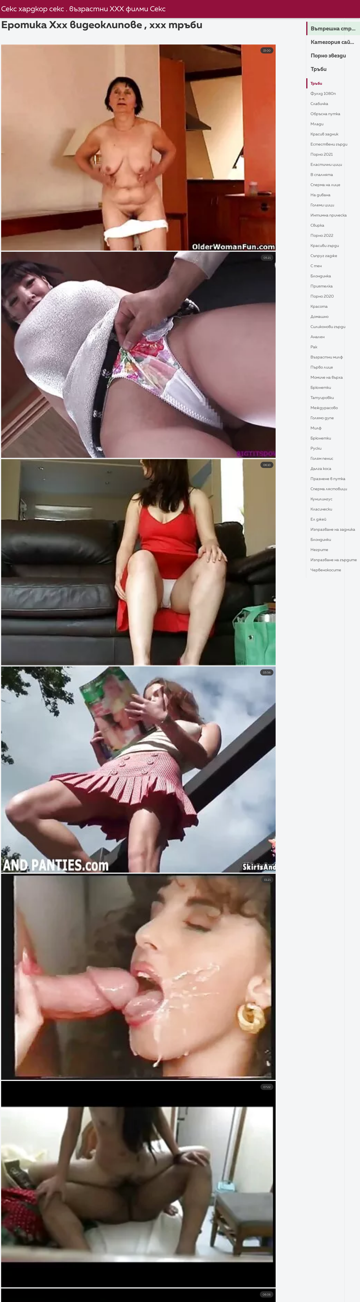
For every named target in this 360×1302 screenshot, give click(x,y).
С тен (317, 266)
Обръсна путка (327, 114)
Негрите (320, 550)
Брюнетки (322, 387)
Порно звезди (332, 56)
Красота (320, 306)
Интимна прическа (331, 215)
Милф (316, 428)
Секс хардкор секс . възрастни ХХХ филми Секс (86, 9)
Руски (316, 448)
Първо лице (323, 367)
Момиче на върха (329, 377)
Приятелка (323, 286)
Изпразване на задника (326, 530)
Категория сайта (335, 42)
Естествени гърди (331, 144)
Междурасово (326, 408)
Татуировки (323, 398)
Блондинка (322, 276)
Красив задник (326, 134)
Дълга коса (322, 469)
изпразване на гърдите (326, 561)
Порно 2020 (323, 296)
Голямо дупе (324, 418)
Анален (318, 337)
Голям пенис (323, 458)
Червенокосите (328, 570)
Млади (317, 124)
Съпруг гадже (325, 256)
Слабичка (320, 104)
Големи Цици (324, 205)
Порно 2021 (323, 154)
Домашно (321, 317)
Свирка (318, 225)
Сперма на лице (327, 185)
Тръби (320, 69)
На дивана (321, 195)
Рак (314, 347)
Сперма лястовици (331, 489)
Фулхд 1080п (324, 94)
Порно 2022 (323, 235)
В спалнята (323, 175)
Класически (322, 509)
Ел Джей (319, 519)
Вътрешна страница (335, 29)
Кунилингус (323, 499)
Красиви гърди (326, 246)
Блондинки (322, 540)
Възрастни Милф (329, 357)
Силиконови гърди (330, 327)
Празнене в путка (330, 479)
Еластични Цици (328, 164)
